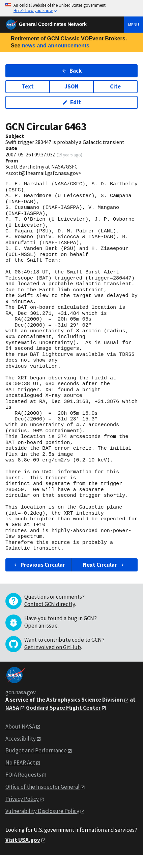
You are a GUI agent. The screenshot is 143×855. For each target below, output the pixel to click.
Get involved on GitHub (52, 647)
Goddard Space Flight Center (63, 707)
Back (71, 70)
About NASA (20, 726)
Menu (133, 25)
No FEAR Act (20, 762)
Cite (115, 86)
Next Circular (104, 564)
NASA (12, 707)
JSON (71, 86)
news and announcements (55, 45)
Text (28, 86)
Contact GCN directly (49, 604)
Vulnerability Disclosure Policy (42, 811)
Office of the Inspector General (42, 786)
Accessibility (20, 738)
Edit (71, 102)
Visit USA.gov (22, 840)
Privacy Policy (22, 799)
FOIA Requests (23, 774)
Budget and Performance (36, 750)
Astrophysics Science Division (84, 699)
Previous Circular (38, 564)
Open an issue (41, 625)
